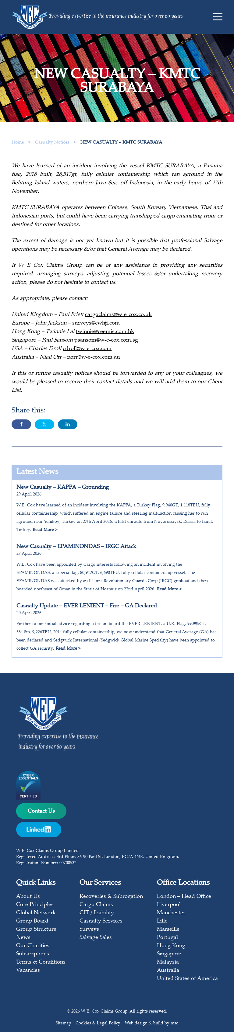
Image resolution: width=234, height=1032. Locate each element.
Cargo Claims (96, 905)
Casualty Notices (52, 142)
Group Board (32, 921)
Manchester (171, 913)
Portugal (167, 937)
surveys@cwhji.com (96, 323)
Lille (162, 921)
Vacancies (28, 970)
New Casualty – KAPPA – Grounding (62, 487)
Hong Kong (171, 946)
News (23, 937)
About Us (28, 896)
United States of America (187, 979)
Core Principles (35, 905)
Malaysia (168, 962)
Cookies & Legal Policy (98, 1023)
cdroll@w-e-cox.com (87, 349)
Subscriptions (32, 954)
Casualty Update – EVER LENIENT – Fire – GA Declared (86, 606)
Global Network (36, 913)
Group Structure (36, 929)
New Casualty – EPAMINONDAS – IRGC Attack (76, 547)
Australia (168, 970)
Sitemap (63, 1023)
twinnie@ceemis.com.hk (105, 332)
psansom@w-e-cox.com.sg (106, 340)
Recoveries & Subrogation (111, 896)
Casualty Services (101, 921)
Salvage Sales (96, 937)
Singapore (169, 954)
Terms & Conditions (41, 962)
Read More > (45, 530)
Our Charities (32, 946)
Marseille (168, 929)
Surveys (89, 929)
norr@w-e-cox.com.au (93, 357)
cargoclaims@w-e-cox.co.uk (118, 315)
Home (18, 142)
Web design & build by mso (152, 1023)
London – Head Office (184, 896)
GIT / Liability (97, 913)
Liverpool (169, 905)
